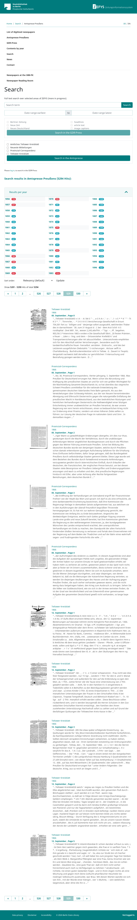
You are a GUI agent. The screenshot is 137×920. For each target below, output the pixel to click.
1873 (51, 216)
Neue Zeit (15, 125)
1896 (95, 267)
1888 (95, 221)
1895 (95, 261)
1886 (95, 210)
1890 (95, 233)
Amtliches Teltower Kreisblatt (24, 144)
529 (69, 293)
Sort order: (9, 280)
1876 (51, 233)
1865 (7, 250)
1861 (7, 227)
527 (49, 293)
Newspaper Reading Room (20, 80)
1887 (95, 216)
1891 (95, 239)
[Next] (86, 293)
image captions (81, 128)
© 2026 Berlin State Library (67, 915)
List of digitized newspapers (21, 32)
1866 (7, 256)
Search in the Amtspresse (69, 158)
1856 (7, 198)
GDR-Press (12, 43)
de (124, 23)
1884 (95, 198)
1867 (7, 261)
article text (79, 125)
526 (39, 293)
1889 (95, 227)
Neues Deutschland (20, 128)
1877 (51, 239)
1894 (95, 256)
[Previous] (8, 293)
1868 (7, 267)
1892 (95, 244)
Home (9, 23)
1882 (51, 267)
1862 (7, 233)
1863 (7, 239)
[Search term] (62, 105)
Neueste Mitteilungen (21, 147)
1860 (7, 221)
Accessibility (46, 915)
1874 (51, 221)
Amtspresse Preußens (18, 37)
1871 (51, 204)
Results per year (18, 192)
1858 (7, 210)
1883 (51, 273)
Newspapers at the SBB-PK (20, 75)
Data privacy (17, 915)
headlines (79, 122)
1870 (51, 198)
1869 (7, 273)
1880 (51, 256)
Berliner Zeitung (18, 122)
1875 (51, 227)
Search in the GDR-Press (68, 132)
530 (78, 293)
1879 (51, 250)
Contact (11, 64)
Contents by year (15, 48)
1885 (95, 204)
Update (60, 280)
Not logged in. (128, 915)
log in (12, 170)
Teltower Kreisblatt (19, 153)
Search (18, 23)
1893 (95, 250)
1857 (7, 204)
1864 (7, 244)
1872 (51, 210)
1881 (51, 261)
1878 (51, 244)
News (9, 59)
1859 (7, 216)
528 (59, 293)
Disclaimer (32, 915)
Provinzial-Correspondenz (22, 150)
